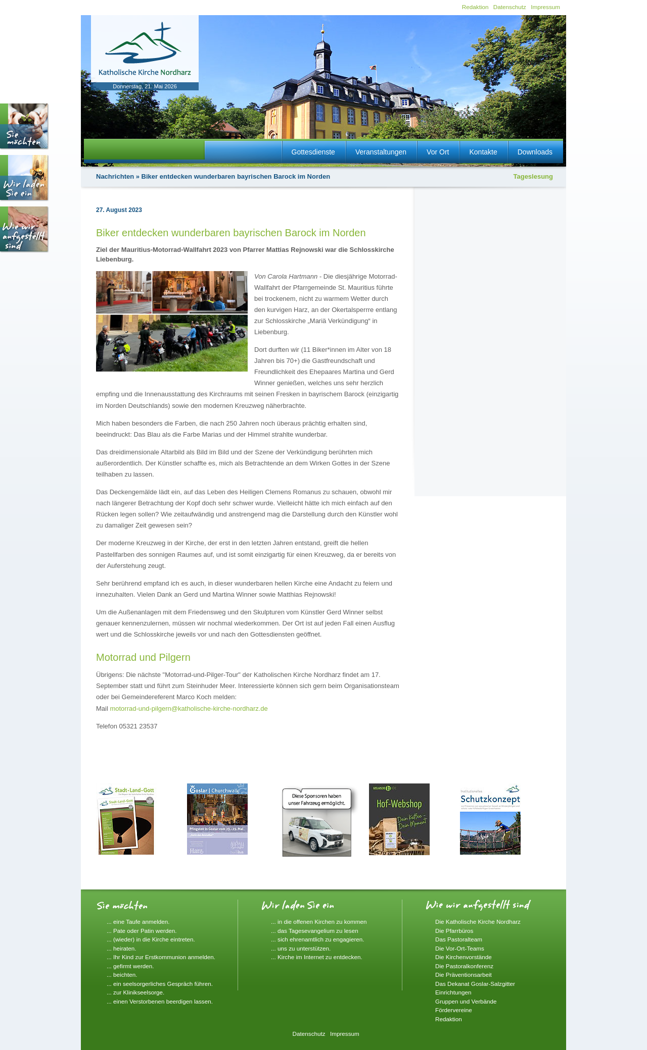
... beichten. (122, 974)
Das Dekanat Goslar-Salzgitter (475, 983)
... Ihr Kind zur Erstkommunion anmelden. (161, 957)
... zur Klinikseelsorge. (135, 992)
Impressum (545, 7)
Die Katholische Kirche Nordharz (478, 921)
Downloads (535, 152)
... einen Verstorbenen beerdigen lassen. (160, 1001)
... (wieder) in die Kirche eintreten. (151, 939)
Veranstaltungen (380, 152)
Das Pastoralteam (458, 939)
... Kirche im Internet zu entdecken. (316, 957)
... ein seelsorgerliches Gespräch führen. (160, 983)
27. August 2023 (119, 210)
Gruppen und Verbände (466, 1001)
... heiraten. (121, 948)
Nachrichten (115, 176)
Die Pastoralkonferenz (464, 966)
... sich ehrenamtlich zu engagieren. (317, 939)
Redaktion (475, 7)
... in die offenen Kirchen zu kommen (319, 921)
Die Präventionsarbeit (463, 974)
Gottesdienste (313, 152)
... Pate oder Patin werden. (141, 930)
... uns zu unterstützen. (301, 948)
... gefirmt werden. (130, 966)
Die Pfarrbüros (454, 930)
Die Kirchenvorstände (463, 957)
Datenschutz (509, 7)
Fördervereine (453, 1010)
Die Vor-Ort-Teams (459, 948)
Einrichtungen (453, 992)
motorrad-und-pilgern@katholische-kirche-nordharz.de (188, 708)
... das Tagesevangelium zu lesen (314, 930)
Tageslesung (533, 176)
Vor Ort (438, 152)
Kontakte (483, 152)
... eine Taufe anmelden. (138, 921)
